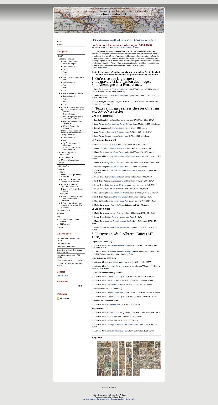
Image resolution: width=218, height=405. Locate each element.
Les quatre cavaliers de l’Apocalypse (120, 245)
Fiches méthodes (63, 210)
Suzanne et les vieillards (113, 136)
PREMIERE (61, 169)
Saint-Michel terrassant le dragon (119, 252)
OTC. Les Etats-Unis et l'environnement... (71, 149)
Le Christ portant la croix (119, 89)
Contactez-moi (62, 276)
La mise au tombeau (116, 96)
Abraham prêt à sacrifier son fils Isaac (118, 124)
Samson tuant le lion (114, 313)
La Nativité (113, 144)
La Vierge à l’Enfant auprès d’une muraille (122, 325)
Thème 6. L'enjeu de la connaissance (67, 154)
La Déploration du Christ (120, 193)
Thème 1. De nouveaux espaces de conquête (69, 63)
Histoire (62, 172)
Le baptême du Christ (112, 163)
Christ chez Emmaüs (120, 197)
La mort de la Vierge (117, 213)
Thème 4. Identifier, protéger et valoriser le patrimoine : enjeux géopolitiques (72, 109)
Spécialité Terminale (66, 59)
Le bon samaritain (117, 167)
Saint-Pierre (111, 217)
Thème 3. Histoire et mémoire (72, 93)
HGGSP (60, 56)
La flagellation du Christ (121, 181)
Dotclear (113, 387)
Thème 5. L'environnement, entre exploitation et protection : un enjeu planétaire (72, 133)
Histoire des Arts (63, 166)
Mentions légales (89, 399)
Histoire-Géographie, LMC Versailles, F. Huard (109, 20)
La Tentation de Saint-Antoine (121, 221)
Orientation (61, 227)
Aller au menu (196, 2)
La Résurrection (113, 284)
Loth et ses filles (116, 128)
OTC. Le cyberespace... (70, 160)
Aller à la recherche (210, 2)
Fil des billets (65, 299)
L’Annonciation (112, 262)
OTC (65, 75)
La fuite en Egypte (117, 152)
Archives (123, 48)
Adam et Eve (115, 120)
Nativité (110, 320)
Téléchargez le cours (99, 68)
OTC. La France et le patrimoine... (71, 127)
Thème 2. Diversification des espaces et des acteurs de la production (71, 205)
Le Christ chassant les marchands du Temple (126, 171)
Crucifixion (111, 189)
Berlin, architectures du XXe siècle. (70, 260)
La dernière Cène (113, 277)
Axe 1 (65, 69)
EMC (59, 217)
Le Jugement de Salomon (114, 132)
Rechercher (62, 281)
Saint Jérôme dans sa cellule (117, 331)
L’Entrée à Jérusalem (115, 293)
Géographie (63, 194)
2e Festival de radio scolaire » (145, 40)
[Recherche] (68, 286)
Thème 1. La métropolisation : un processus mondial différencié (72, 198)
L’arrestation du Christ (115, 177)
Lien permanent (133, 48)
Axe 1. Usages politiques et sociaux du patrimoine (73, 118)
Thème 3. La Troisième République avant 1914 (69, 185)
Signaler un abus (103, 399)
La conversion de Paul (119, 201)
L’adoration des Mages (115, 266)
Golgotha (110, 102)
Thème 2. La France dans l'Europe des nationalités (70, 180)
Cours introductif (69, 66)
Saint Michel (114, 205)
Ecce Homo (111, 304)
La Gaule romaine (63, 244)
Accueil (59, 41)
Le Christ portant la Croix (116, 185)
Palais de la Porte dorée (66, 247)
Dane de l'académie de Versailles (123, 399)
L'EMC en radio (64, 224)
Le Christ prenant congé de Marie (122, 156)
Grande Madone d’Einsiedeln (115, 148)
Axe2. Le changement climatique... (71, 144)
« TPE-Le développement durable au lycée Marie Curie (112, 40)
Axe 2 (65, 72)
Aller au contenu (184, 2)
